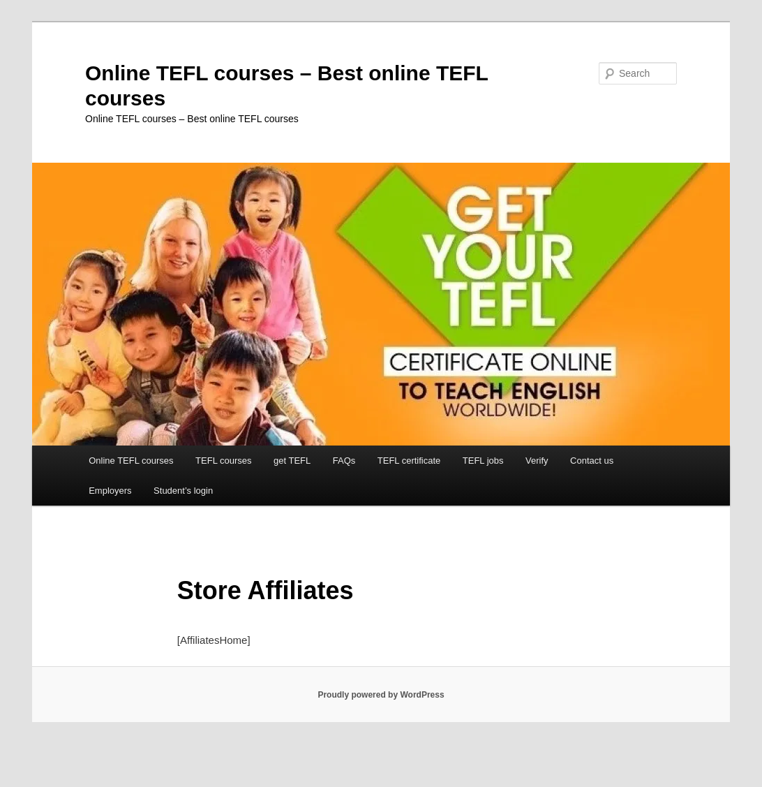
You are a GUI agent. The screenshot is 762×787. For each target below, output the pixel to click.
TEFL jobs (483, 460)
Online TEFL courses (131, 460)
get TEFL (292, 460)
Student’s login (183, 490)
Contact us (591, 460)
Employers (110, 490)
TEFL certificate (409, 460)
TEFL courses (223, 460)
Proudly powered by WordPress (381, 695)
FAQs (344, 460)
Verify (536, 460)
